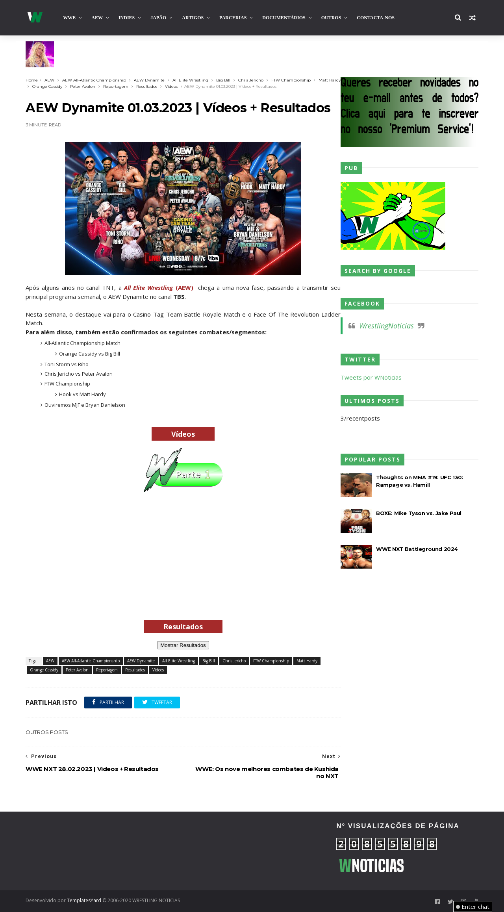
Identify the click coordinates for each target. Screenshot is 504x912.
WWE (69, 17)
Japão (158, 17)
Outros (331, 17)
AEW (97, 17)
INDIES (127, 17)
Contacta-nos (376, 17)
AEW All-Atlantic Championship (94, 80)
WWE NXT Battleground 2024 (417, 549)
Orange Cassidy (47, 86)
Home (32, 80)
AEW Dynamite (149, 80)
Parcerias (232, 17)
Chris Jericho (250, 80)
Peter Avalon (82, 86)
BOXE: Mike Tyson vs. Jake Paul (418, 513)
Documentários (283, 17)
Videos (171, 86)
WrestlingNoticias (386, 325)
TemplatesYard (84, 900)
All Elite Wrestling (190, 80)
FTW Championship (291, 80)
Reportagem (115, 86)
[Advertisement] (183, 567)
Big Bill (223, 80)
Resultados (146, 86)
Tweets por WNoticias (371, 377)
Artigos (193, 17)
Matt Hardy (330, 80)
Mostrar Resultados (183, 645)
